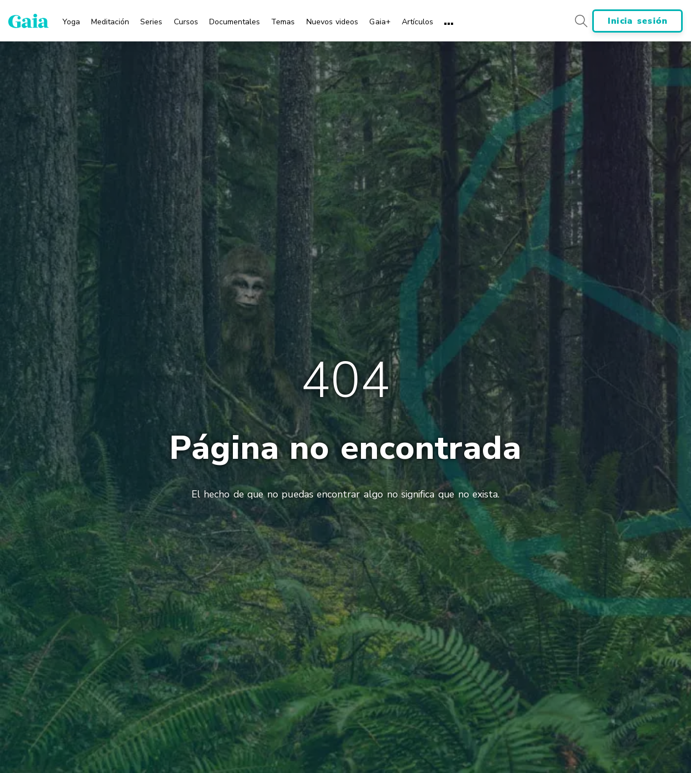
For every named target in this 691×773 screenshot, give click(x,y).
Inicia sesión (637, 21)
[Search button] (580, 20)
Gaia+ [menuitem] (379, 22)
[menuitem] (71, 18)
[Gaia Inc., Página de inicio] (28, 21)
